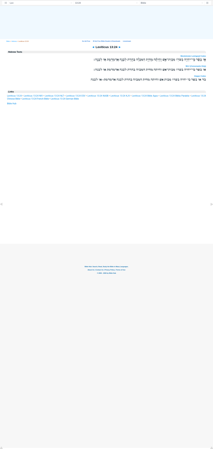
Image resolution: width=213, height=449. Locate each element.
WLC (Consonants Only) (196, 66)
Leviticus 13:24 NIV (33, 95)
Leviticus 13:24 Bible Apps (145, 95)
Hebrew (14, 41)
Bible (8, 41)
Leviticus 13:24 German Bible (65, 98)
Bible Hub (11, 103)
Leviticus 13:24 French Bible (35, 98)
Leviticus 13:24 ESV (75, 95)
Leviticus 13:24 (14, 95)
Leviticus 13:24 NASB (98, 95)
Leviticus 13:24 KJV (120, 95)
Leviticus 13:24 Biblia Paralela (174, 95)
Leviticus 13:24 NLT (54, 95)
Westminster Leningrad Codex (193, 56)
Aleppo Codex (200, 76)
